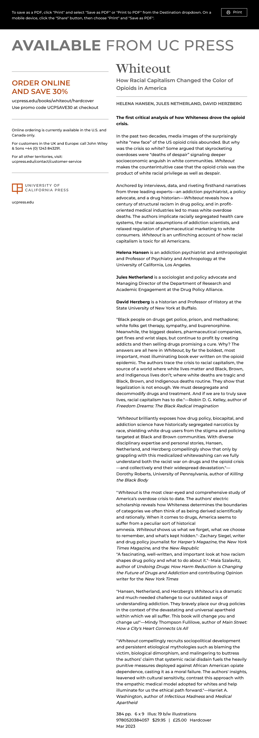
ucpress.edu (23, 202)
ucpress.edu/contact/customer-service (47, 161)
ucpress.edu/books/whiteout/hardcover (53, 101)
